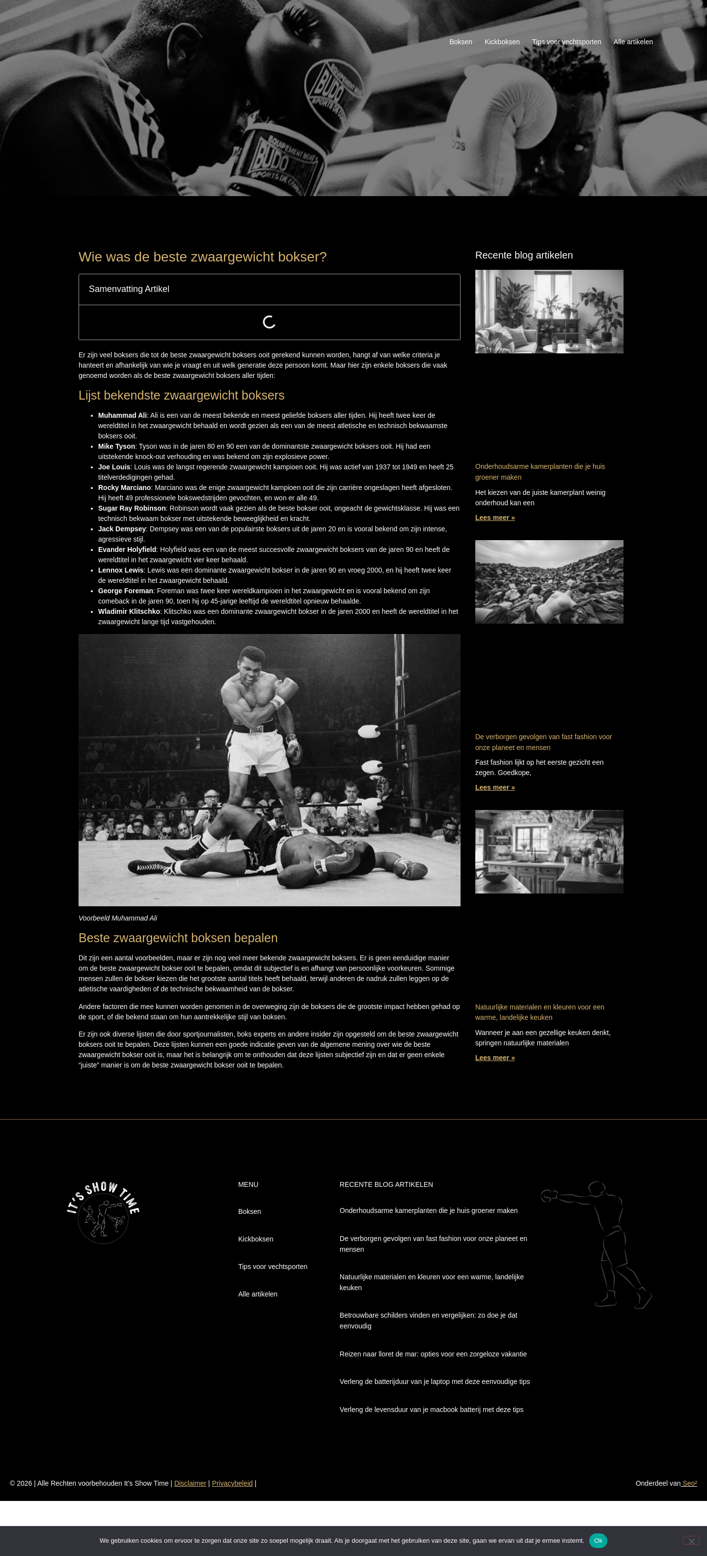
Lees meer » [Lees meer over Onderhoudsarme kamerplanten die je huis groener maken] (495, 517)
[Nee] (691, 1540)
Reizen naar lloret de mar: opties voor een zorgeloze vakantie (433, 1354)
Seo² (689, 1483)
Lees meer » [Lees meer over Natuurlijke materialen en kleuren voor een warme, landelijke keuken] (495, 1058)
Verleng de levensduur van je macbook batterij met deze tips (431, 1409)
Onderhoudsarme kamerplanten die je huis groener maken (429, 1210)
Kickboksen (502, 42)
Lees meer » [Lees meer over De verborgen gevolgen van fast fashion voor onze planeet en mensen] (495, 787)
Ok (598, 1540)
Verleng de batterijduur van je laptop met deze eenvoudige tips (435, 1381)
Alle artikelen (633, 42)
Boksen (460, 42)
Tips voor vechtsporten (566, 42)
